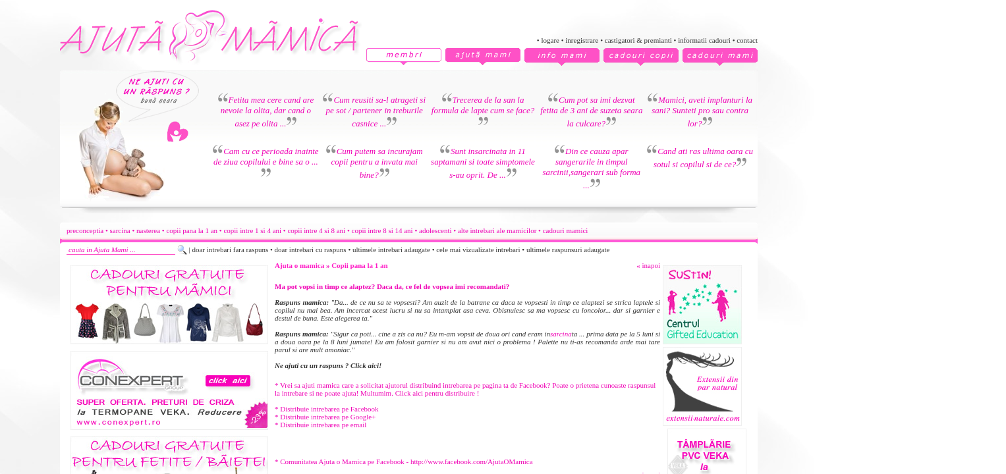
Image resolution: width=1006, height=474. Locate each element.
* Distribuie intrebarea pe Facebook (327, 409)
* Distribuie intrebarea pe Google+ (325, 417)
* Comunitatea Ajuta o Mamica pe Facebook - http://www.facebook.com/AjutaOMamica (404, 461)
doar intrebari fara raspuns (230, 249)
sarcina (120, 230)
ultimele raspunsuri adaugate (567, 249)
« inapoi (648, 265)
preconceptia (85, 230)
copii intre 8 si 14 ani (382, 230)
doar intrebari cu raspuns (311, 249)
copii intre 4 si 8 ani (316, 230)
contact (747, 40)
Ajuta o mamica (299, 265)
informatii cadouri (704, 40)
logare (550, 40)
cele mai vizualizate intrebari (478, 249)
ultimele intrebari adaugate (391, 249)
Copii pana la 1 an (359, 265)
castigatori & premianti (638, 40)
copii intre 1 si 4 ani (252, 230)
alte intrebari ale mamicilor (497, 230)
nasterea (148, 230)
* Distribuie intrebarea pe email (320, 425)
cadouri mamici (565, 230)
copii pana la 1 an (191, 230)
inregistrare (581, 40)
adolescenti (435, 230)
